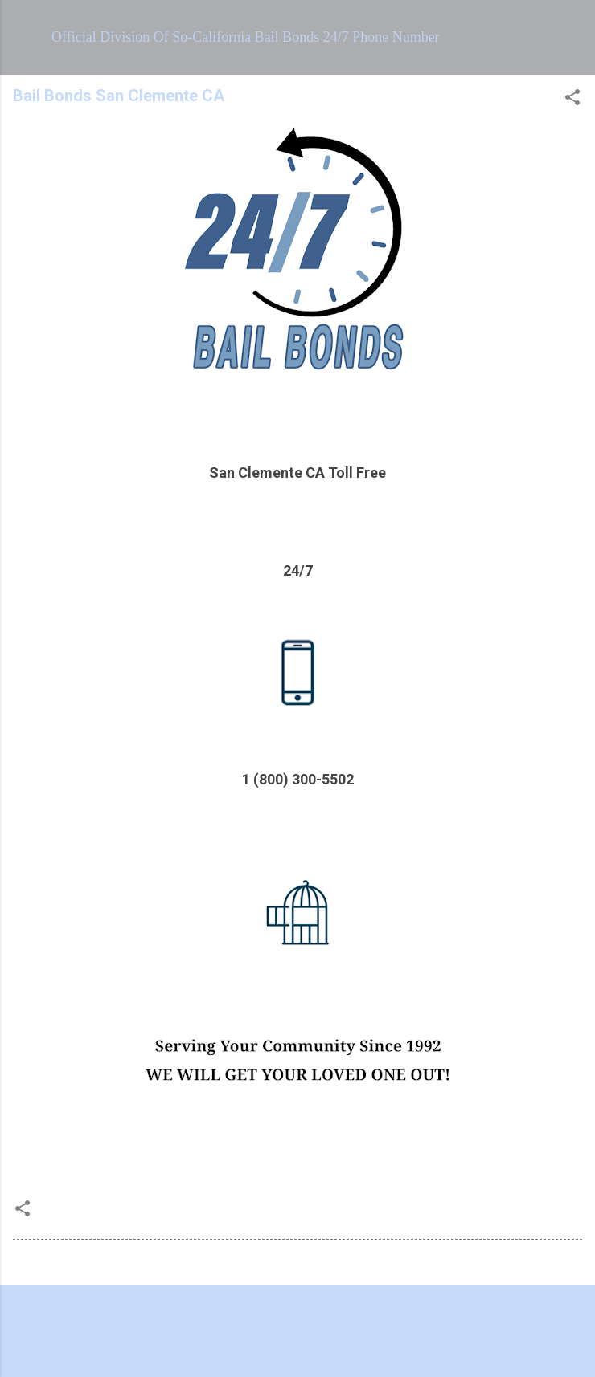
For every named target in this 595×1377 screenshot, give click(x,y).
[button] (572, 100)
